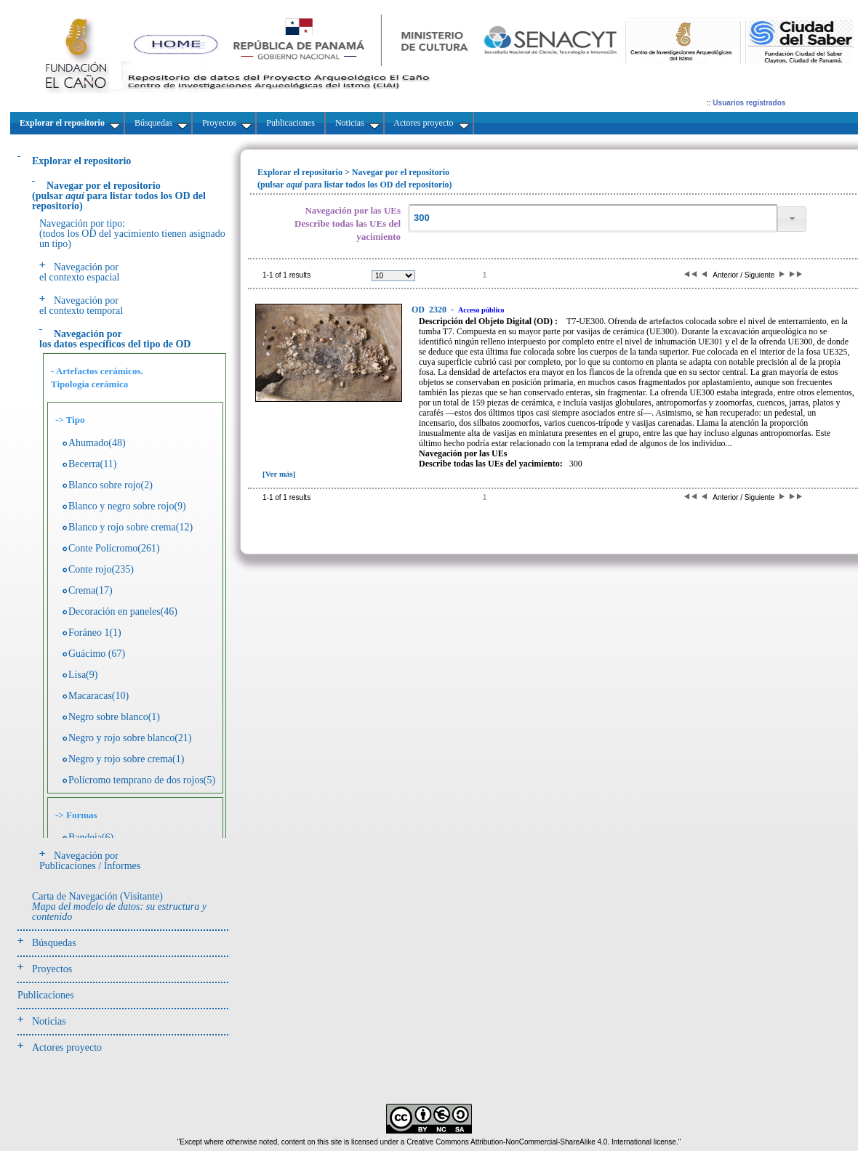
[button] (791, 219)
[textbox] (592, 218)
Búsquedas (54, 942)
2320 (430, 309)
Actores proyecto (67, 1047)
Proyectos (52, 969)
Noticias (49, 1021)
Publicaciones (45, 995)
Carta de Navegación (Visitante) (119, 906)
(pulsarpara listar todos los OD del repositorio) (119, 195)
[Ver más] (279, 473)
